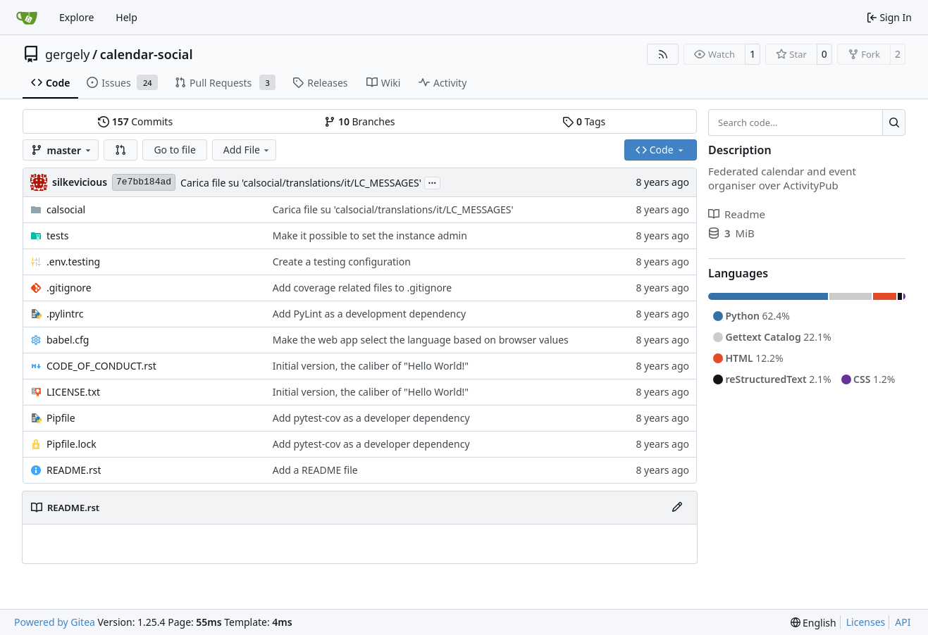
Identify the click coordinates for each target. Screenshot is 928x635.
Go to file (174, 149)
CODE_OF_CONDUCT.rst (101, 365)
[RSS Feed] (663, 54)
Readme (736, 214)
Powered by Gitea (54, 622)
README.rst (74, 470)
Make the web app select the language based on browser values (421, 339)
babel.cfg (68, 339)
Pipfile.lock (72, 444)
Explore (76, 17)
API (902, 622)
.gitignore (69, 287)
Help (126, 17)
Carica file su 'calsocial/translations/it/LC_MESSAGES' (300, 182)
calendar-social (146, 54)
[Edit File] (677, 508)
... (432, 182)
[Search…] (893, 122)
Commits (135, 121)
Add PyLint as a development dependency (369, 313)
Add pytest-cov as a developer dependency (371, 418)
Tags (583, 121)
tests (57, 235)
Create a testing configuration (342, 261)
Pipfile (61, 418)
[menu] (813, 622)
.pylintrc (65, 313)
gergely (67, 54)
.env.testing (73, 261)
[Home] (27, 17)
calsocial (66, 209)
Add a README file (315, 470)
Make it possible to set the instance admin (370, 235)
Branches (359, 121)
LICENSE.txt (73, 391)
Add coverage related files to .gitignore (362, 287)
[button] (120, 150)
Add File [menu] (247, 149)
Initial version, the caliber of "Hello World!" (371, 365)
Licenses (866, 622)
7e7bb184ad (143, 182)
